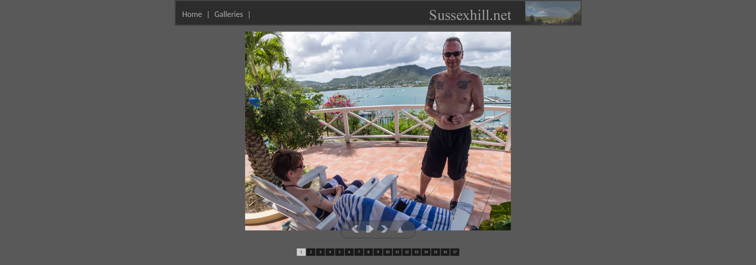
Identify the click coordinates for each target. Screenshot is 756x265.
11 (397, 252)
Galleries (228, 14)
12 (407, 252)
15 (435, 252)
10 (387, 252)
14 (426, 252)
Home (192, 14)
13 (416, 252)
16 (445, 252)
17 (455, 252)
